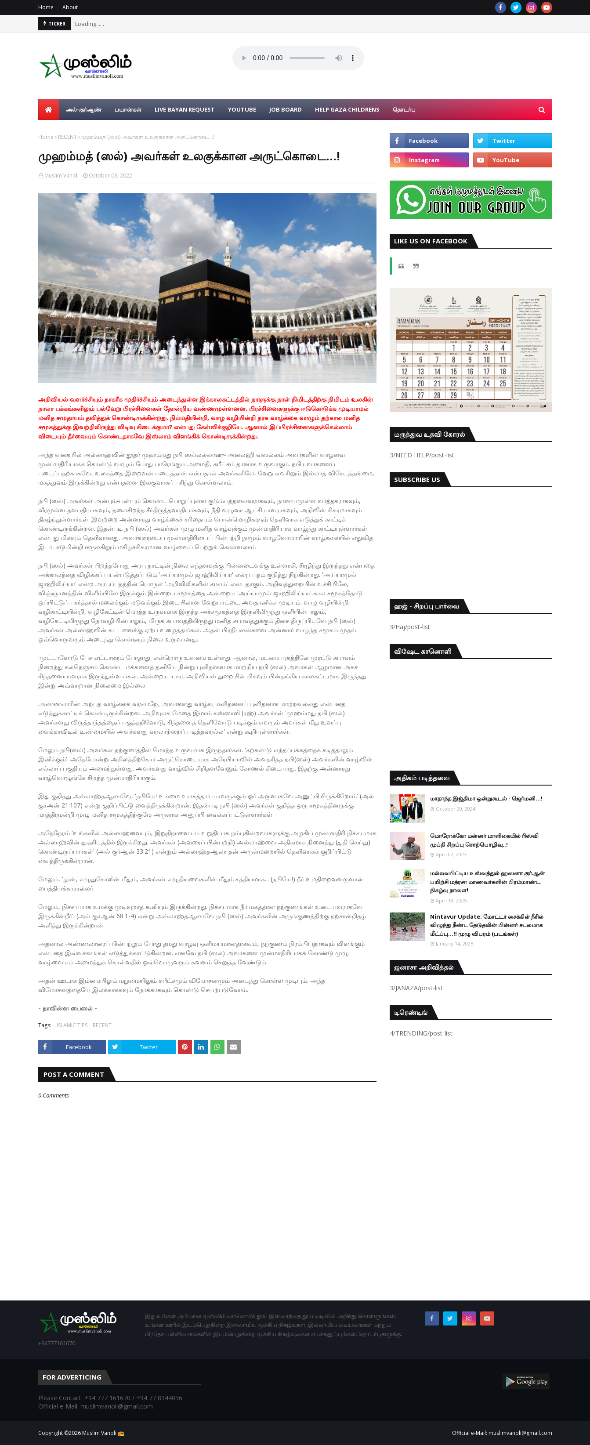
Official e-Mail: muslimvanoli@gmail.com (502, 1433)
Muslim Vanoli (61, 175)
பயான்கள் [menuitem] (128, 109)
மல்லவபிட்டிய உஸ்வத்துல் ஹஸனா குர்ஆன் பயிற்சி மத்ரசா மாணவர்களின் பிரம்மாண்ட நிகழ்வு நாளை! (487, 881)
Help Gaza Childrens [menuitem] (347, 109)
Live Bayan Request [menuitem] (185, 109)
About (70, 7)
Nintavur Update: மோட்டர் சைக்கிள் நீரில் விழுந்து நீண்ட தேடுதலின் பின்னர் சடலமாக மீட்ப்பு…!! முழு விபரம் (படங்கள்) (486, 925)
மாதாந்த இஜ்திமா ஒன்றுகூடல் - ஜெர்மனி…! (486, 798)
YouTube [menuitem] (242, 109)
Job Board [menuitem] (285, 109)
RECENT (67, 137)
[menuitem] (48, 109)
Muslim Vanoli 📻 (103, 1433)
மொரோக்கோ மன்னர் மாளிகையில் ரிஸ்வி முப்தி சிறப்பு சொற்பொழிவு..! (484, 840)
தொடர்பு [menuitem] (404, 109)
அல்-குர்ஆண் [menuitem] (83, 109)
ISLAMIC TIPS (72, 1025)
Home (46, 7)
